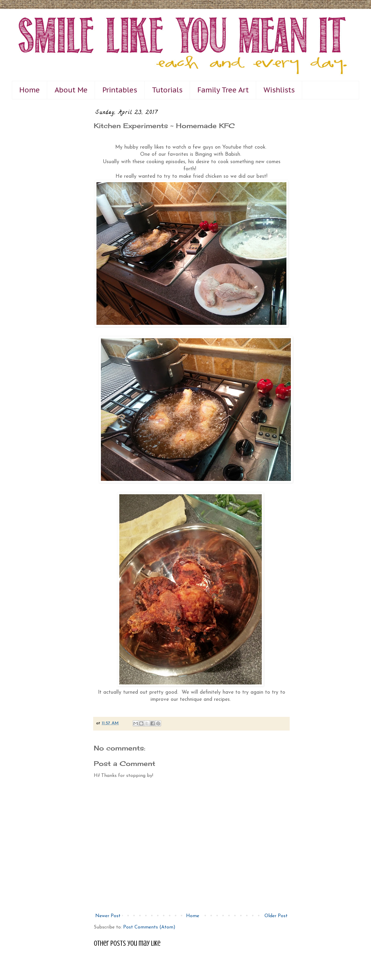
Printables (119, 90)
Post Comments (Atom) (149, 927)
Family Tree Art (223, 90)
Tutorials (167, 90)
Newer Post (108, 916)
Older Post (276, 916)
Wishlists (279, 90)
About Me (71, 90)
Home (29, 90)
